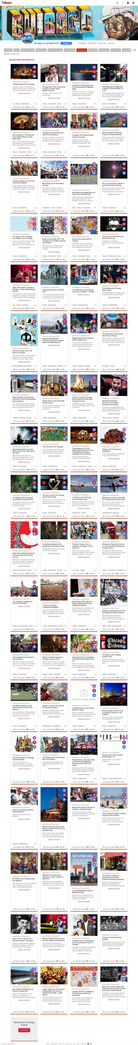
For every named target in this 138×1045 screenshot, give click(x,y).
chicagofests (111, 570)
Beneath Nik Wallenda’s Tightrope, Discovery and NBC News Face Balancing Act (53, 340)
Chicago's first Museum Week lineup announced (82, 136)
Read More (24, 1030)
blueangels (116, 512)
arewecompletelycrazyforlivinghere (22, 366)
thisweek (59, 207)
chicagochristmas (83, 305)
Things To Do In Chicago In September (111, 450)
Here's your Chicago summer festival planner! (23, 811)
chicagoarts (25, 305)
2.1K (84, 516)
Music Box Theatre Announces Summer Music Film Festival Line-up (24, 555)
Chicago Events (82, 50)
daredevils (60, 366)
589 (114, 155)
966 (54, 729)
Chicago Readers (69, 50)
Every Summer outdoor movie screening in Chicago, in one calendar (112, 712)
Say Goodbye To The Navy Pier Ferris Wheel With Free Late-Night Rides (23, 137)
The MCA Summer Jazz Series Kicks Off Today (83, 709)
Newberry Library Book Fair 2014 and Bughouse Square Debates (113, 611)
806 (114, 909)
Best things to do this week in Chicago (53, 184)
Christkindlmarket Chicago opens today (111, 289)
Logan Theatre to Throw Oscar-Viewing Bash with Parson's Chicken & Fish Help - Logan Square (53, 992)
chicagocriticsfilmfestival (115, 778)
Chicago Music (115, 50)
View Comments (24, 93)
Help (78, 1044)
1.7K (84, 847)
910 (54, 629)
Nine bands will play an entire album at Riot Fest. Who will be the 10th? (24, 451)
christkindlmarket (112, 305)
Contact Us (83, 1044)
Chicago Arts (92, 50)
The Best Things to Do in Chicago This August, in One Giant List (82, 546)
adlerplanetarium (47, 726)
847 (84, 961)
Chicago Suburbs (127, 50)
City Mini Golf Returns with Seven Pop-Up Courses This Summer (22, 707)
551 (54, 782)
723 (24, 107)
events (59, 103)
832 (114, 782)
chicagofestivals (52, 466)
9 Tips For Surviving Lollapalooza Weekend (50, 606)
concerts (89, 466)
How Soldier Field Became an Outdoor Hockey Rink (23, 990)
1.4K (54, 421)
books (109, 626)
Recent (17, 50)
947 (114, 421)
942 (114, 847)
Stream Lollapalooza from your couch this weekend (24, 182)
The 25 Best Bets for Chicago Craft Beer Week (23, 759)
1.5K (54, 308)
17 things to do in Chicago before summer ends (81, 498)
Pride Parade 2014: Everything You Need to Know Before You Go (83, 659)
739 (114, 259)
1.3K (84, 155)
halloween (115, 418)
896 (84, 782)
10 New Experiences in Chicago (24, 84)
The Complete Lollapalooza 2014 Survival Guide (22, 602)
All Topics (8, 50)
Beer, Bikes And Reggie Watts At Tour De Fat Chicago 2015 (83, 193)
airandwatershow (107, 512)
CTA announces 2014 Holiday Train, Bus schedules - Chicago (83, 291)
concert (31, 626)
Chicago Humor (104, 50)
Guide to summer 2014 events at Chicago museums (53, 706)
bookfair (104, 626)
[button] (117, 3)
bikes (73, 207)
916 (24, 629)
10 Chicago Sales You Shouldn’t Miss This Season (53, 758)
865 (25, 782)
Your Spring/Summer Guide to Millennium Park (82, 891)
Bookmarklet (54, 1044)
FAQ (74, 1044)
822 (114, 107)
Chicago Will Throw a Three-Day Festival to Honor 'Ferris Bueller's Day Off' (53, 89)
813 (54, 211)
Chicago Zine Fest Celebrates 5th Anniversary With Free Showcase (83, 993)
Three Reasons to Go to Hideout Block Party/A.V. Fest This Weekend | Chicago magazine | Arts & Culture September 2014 (82, 452)
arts (14, 305)
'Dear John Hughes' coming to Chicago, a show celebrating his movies (24, 289)
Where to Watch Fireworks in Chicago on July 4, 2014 (52, 658)
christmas (81, 366)
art (13, 103)
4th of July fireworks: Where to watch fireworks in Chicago (113, 184)
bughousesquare (116, 626)
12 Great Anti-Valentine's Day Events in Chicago (112, 237)
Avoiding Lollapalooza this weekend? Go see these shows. (53, 545)
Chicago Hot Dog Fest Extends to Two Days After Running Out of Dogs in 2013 (113, 546)
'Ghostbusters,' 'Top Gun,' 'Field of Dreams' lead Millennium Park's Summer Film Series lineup (83, 762)
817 (84, 259)
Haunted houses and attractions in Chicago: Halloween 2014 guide (110, 402)
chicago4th (57, 674)
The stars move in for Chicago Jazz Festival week (53, 496)
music (88, 256)
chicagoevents (25, 103)
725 (25, 155)
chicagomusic (82, 256)
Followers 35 (102, 43)
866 (84, 629)
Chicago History (41, 50)
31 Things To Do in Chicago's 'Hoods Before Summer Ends (23, 498)
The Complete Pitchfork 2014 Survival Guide (23, 658)
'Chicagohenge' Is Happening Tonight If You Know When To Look (112, 88)
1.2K (54, 107)
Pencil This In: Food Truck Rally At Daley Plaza (53, 402)
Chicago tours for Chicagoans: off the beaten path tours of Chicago (83, 942)
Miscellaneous (16, 82)
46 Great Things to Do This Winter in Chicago (22, 352)
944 (25, 729)
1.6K (24, 909)
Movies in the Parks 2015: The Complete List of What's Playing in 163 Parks (53, 241)
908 (114, 470)
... (35, 104)
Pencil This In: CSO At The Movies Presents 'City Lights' (23, 939)
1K (54, 155)
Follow (66, 43)
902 (54, 678)
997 (25, 369)
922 (84, 678)
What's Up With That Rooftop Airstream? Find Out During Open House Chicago (24, 399)
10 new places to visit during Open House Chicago (112, 335)
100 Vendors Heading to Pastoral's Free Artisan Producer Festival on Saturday (113, 877)
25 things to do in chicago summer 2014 (111, 656)
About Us (61, 1044)
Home (47, 1044)
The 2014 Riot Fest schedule (52, 447)
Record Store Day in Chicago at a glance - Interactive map (83, 808)
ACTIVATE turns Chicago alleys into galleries (24, 880)
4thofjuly (45, 674)
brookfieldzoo (56, 726)
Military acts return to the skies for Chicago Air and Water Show (113, 498)
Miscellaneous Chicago (55, 50)
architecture (105, 366)
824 (54, 369)
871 (114, 308)
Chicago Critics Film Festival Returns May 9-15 (112, 756)
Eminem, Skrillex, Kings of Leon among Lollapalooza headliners (53, 939)
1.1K (55, 259)
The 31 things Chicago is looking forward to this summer (113, 814)
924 (84, 211)
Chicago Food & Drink (27, 50)
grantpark (87, 366)
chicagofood (119, 570)
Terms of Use (68, 1044)
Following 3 (111, 43)
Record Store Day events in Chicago (82, 240)
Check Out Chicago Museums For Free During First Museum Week (82, 87)
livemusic (59, 570)
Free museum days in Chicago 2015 (53, 291)
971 (55, 516)
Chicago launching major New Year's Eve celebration (53, 134)
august (77, 570)
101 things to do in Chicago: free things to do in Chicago (23, 237)
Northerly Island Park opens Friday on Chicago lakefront (112, 133)
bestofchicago (76, 512)
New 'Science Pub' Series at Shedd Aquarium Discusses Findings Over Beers (82, 603)
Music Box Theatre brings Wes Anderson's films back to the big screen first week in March (113, 988)
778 (25, 1012)
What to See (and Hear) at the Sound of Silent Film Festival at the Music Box (53, 828)
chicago (17, 103)
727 (25, 961)
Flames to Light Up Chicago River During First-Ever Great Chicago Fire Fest (82, 399)
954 (84, 107)
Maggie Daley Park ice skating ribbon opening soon (82, 339)
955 (54, 573)
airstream (15, 418)
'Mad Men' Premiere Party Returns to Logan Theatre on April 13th (52, 877)
